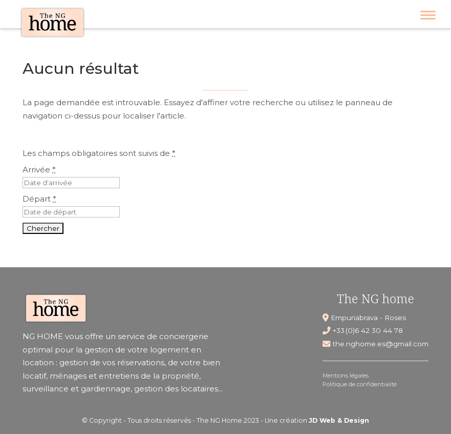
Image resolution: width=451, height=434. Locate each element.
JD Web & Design (339, 420)
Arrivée (39, 169)
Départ (39, 199)
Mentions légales (346, 375)
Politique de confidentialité (360, 384)
